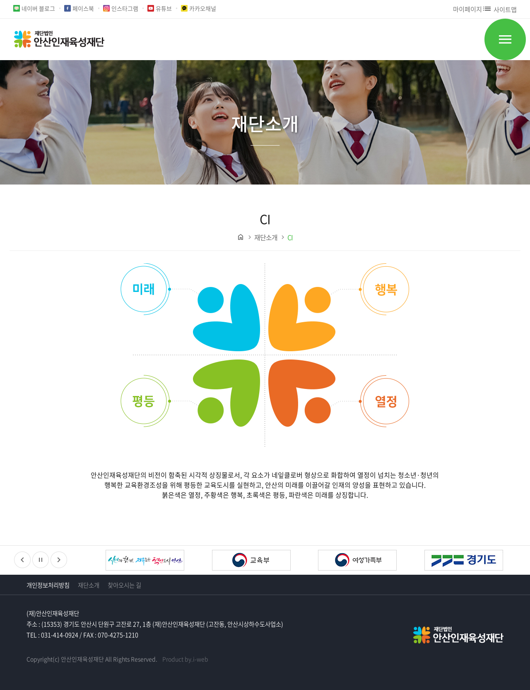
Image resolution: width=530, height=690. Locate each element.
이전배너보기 (22, 560)
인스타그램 (124, 8)
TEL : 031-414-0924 (52, 634)
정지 (40, 560)
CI (290, 237)
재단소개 (265, 237)
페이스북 (83, 8)
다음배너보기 (59, 560)
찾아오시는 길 (124, 585)
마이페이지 (467, 9)
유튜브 (164, 8)
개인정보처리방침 (48, 585)
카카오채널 (202, 8)
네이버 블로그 (38, 8)
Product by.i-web (185, 659)
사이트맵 (499, 9)
